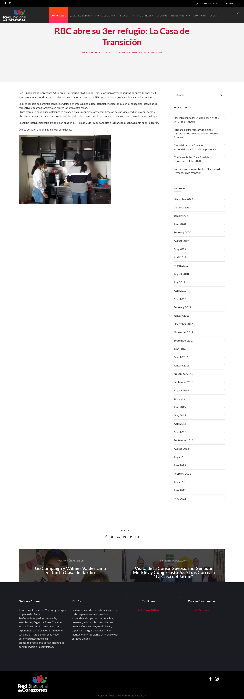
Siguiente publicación (173, 561)
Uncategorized (153, 52)
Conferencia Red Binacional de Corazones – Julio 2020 (191, 158)
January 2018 (181, 315)
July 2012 (179, 481)
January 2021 (181, 215)
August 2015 (181, 390)
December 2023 (183, 199)
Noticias (137, 52)
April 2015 (180, 423)
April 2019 (180, 257)
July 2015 (179, 398)
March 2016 (181, 357)
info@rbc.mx (231, 3)
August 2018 (181, 273)
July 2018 (179, 282)
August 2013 (181, 448)
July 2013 (179, 456)
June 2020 (180, 224)
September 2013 (183, 440)
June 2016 (180, 348)
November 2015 (183, 373)
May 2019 (180, 249)
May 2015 (180, 415)
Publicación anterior (70, 561)
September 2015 (183, 382)
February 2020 (182, 232)
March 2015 (181, 432)
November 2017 (183, 332)
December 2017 (183, 323)
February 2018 (182, 307)
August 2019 (181, 240)
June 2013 (180, 465)
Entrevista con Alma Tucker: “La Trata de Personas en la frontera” (197, 170)
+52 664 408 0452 (148, 610)
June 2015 (180, 407)
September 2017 (183, 340)
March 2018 (181, 298)
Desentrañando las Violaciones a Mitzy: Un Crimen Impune (197, 119)
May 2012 (180, 498)
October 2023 (182, 207)
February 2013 (182, 473)
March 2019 (181, 265)
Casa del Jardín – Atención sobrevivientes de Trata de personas (195, 147)
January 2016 (181, 365)
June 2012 (180, 490)
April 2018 (180, 290)
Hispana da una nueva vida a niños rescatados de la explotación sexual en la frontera (197, 133)
